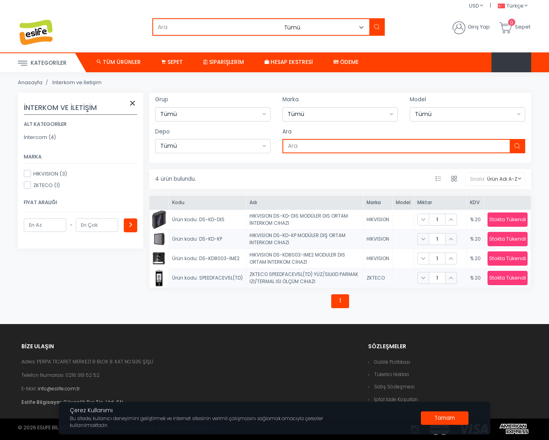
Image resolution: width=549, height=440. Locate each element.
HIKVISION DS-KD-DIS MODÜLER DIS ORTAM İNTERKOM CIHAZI (299, 219)
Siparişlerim (223, 62)
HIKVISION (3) (45, 173)
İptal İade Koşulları (396, 399)
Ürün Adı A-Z (502, 179)
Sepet (172, 62)
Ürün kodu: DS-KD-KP (197, 238)
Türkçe (511, 6)
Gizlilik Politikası (392, 362)
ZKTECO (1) (42, 185)
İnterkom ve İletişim (77, 82)
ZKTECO (376, 277)
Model (418, 99)
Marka (290, 99)
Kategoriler (42, 63)
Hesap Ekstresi (289, 62)
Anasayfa (30, 82)
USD (474, 5)
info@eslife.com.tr (59, 388)
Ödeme (346, 62)
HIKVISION (378, 219)
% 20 (475, 219)
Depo (162, 131)
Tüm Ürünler (119, 62)
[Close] (444, 418)
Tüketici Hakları (391, 374)
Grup (161, 99)
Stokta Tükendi (507, 219)
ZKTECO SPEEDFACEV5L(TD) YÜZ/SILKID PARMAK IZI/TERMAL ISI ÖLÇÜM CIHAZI (304, 278)
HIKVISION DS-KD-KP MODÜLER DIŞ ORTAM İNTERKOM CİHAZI (298, 239)
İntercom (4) (40, 137)
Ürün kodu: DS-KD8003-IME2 (206, 258)
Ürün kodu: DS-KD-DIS (198, 219)
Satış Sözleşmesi (394, 386)
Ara (287, 131)
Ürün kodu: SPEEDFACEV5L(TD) (207, 277)
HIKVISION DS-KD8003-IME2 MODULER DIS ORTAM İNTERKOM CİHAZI (297, 258)
